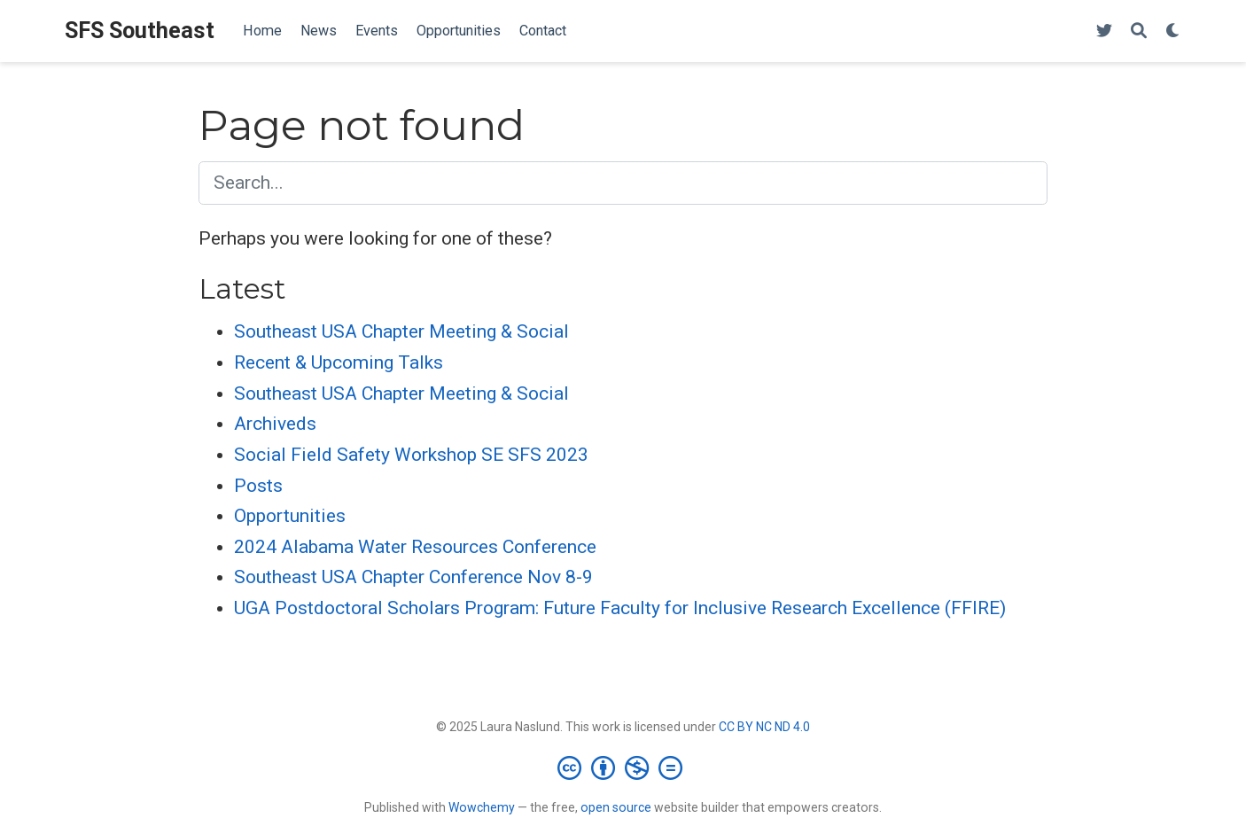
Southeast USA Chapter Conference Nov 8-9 (413, 577)
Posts (258, 485)
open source (615, 807)
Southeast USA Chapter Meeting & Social (401, 331)
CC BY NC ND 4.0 (764, 727)
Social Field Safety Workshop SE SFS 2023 (411, 454)
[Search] (1139, 31)
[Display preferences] (1173, 31)
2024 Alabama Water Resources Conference (415, 546)
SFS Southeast (139, 30)
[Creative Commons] (623, 767)
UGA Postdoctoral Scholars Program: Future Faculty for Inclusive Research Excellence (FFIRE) (620, 608)
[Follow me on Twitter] (1104, 31)
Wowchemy (481, 807)
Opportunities (290, 515)
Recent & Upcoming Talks (338, 362)
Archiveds (275, 423)
